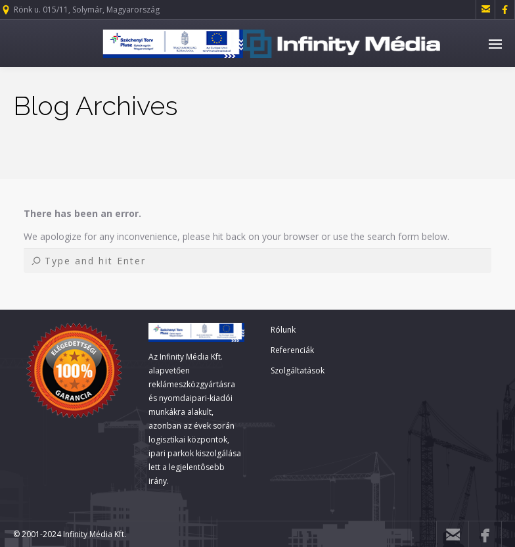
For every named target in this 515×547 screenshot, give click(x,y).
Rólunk (283, 329)
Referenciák (292, 350)
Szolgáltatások (298, 370)
